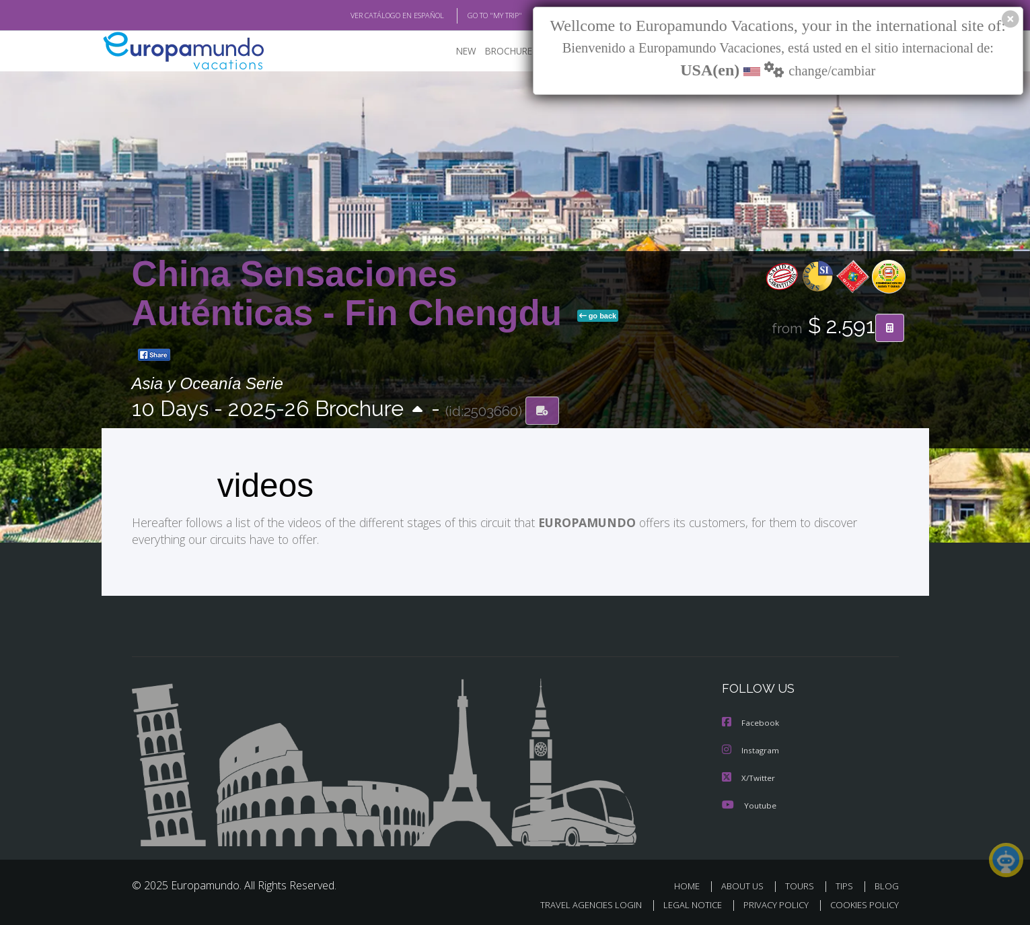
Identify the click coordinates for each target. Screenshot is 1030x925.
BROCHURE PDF (509, 51)
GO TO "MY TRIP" (473, 15)
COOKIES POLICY (861, 902)
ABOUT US (746, 884)
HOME (692, 884)
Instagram (751, 749)
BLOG (886, 884)
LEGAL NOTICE (682, 902)
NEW (453, 51)
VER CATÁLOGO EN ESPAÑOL (365, 15)
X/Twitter (749, 776)
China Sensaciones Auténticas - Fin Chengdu (352, 293)
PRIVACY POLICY (769, 902)
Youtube (749, 803)
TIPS (846, 884)
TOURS (802, 884)
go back (598, 316)
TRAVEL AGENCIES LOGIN (577, 902)
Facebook (751, 722)
